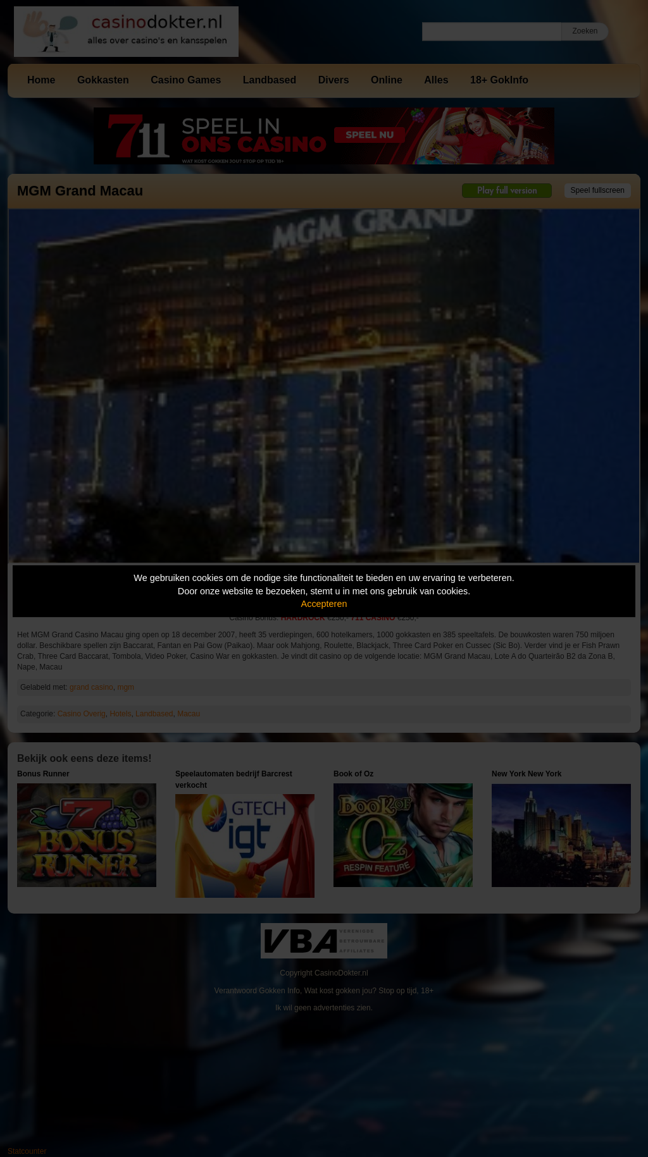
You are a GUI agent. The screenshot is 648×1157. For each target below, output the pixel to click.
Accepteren (324, 604)
